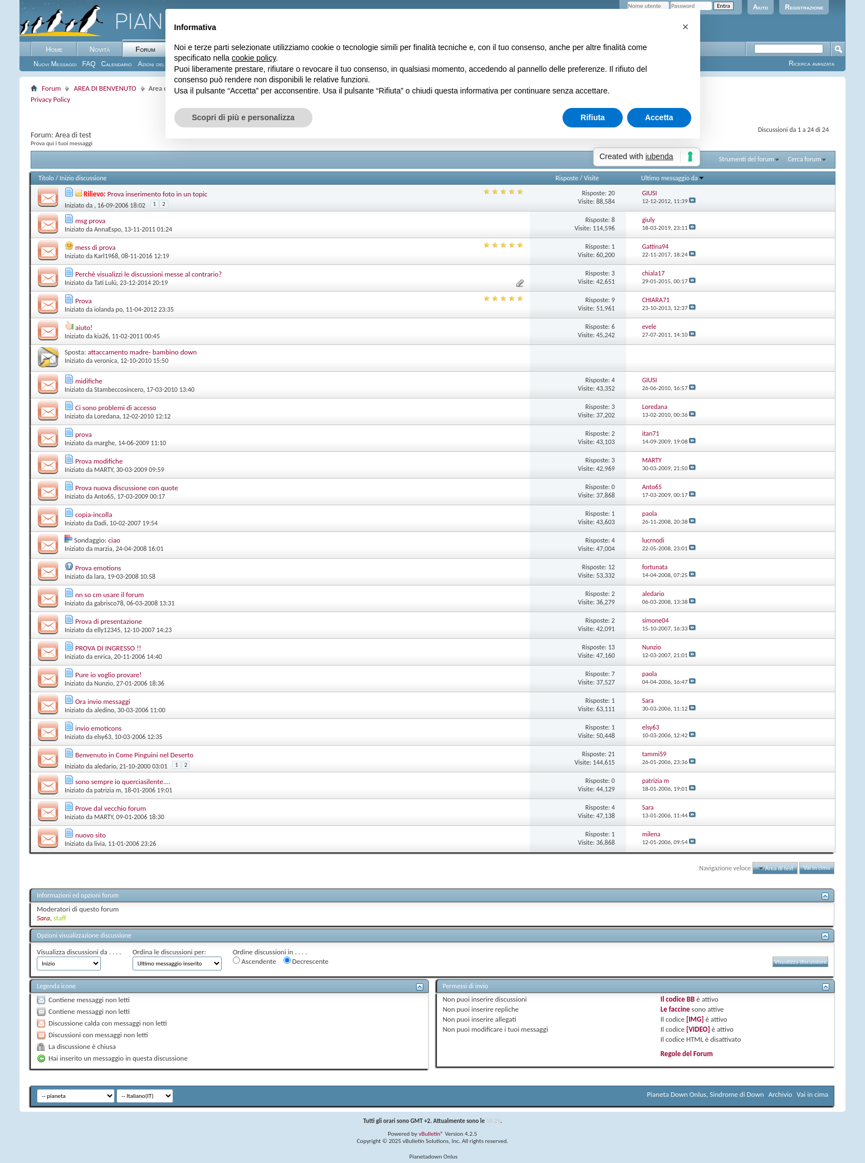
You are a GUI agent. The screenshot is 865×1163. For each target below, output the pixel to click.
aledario (105, 766)
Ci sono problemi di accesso (115, 407)
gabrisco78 (109, 603)
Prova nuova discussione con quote (126, 488)
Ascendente (254, 961)
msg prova (90, 220)
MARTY (103, 470)
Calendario (116, 64)
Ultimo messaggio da (673, 178)
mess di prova (95, 247)
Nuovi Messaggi (55, 64)
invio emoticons (98, 728)
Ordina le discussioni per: (169, 952)
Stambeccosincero (118, 389)
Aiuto (761, 7)
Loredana (106, 416)
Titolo (46, 178)
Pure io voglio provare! (108, 675)
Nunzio (103, 683)
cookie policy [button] (254, 57)
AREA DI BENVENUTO (105, 88)
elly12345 (107, 630)
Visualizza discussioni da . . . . (79, 952)
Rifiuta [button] (592, 117)
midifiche (88, 381)
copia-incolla (94, 514)
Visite (591, 178)
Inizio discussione (83, 178)
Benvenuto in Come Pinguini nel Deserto (134, 755)
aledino (104, 710)
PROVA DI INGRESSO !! (108, 648)
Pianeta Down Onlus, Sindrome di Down (705, 1094)
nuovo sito (90, 835)
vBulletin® (430, 1133)
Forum (145, 49)
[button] (686, 27)
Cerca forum (804, 159)
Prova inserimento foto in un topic (157, 194)
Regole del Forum (687, 1053)
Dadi (100, 523)
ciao (114, 540)
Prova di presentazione (108, 621)
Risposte (566, 178)
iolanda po (108, 309)
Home (54, 49)
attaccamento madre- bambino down (142, 352)
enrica (102, 657)
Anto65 (104, 496)
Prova (83, 301)
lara (99, 576)
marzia (103, 549)
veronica (105, 360)
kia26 (101, 336)
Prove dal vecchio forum (110, 808)
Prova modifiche (99, 461)
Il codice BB (678, 999)
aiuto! (83, 327)
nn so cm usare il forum (109, 594)
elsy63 (102, 737)
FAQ (89, 64)
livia (99, 843)
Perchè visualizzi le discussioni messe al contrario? (148, 274)
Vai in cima (816, 868)
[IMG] (695, 1019)
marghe (104, 443)
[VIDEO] (698, 1029)
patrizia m (107, 790)
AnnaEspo (107, 229)
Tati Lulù (105, 283)
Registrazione (804, 7)
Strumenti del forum (746, 159)
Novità (100, 49)
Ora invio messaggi (102, 701)
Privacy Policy (50, 99)
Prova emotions (98, 568)
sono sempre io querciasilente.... (122, 781)
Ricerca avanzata (811, 63)
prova (83, 434)
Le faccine (675, 1009)
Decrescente (306, 961)
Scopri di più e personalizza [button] (243, 117)
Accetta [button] (659, 117)
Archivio (781, 1094)
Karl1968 (106, 256)
